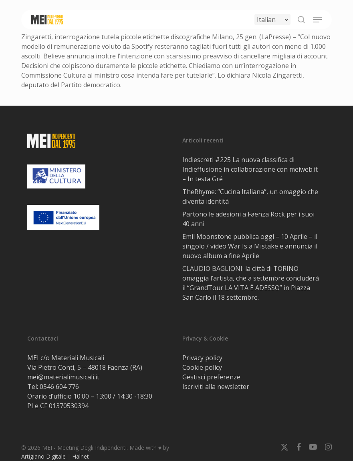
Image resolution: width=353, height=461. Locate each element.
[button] (317, 20)
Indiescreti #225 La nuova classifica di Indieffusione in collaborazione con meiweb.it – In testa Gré (250, 169)
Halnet (80, 456)
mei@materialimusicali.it (63, 377)
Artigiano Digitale (43, 456)
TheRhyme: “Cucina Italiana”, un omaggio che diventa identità (250, 196)
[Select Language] (272, 19)
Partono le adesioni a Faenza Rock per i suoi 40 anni (248, 219)
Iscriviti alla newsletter (215, 386)
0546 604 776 (59, 386)
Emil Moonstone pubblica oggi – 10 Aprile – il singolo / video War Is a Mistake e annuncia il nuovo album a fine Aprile (249, 246)
